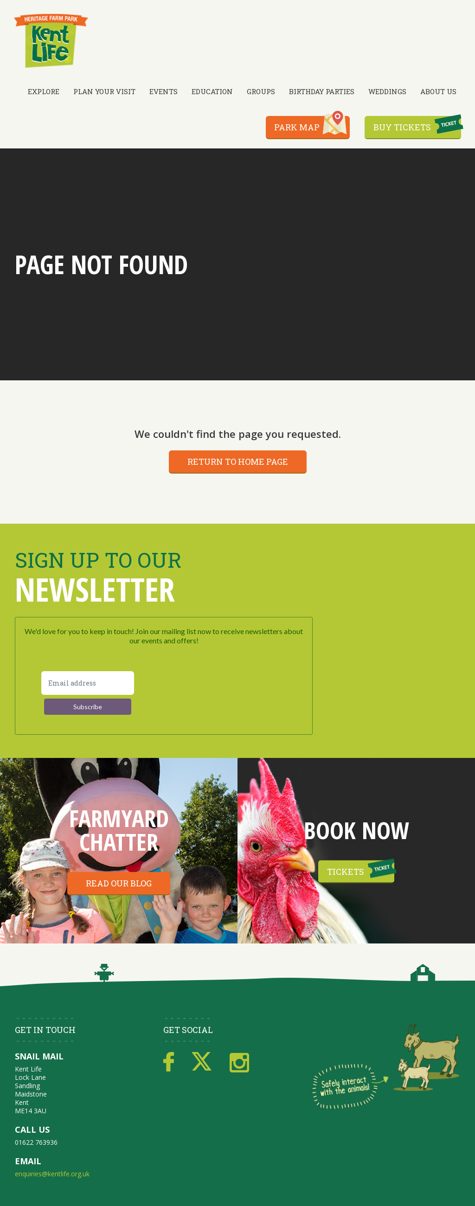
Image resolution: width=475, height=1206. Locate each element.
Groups (261, 91)
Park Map (297, 127)
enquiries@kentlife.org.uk (52, 1173)
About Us (438, 91)
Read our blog (119, 883)
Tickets (345, 871)
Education (212, 91)
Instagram (239, 1062)
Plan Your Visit (104, 91)
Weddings (387, 91)
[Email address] (87, 683)
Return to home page (237, 461)
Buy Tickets (402, 127)
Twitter (202, 1062)
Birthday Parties (321, 91)
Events (163, 91)
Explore (43, 91)
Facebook (168, 1062)
